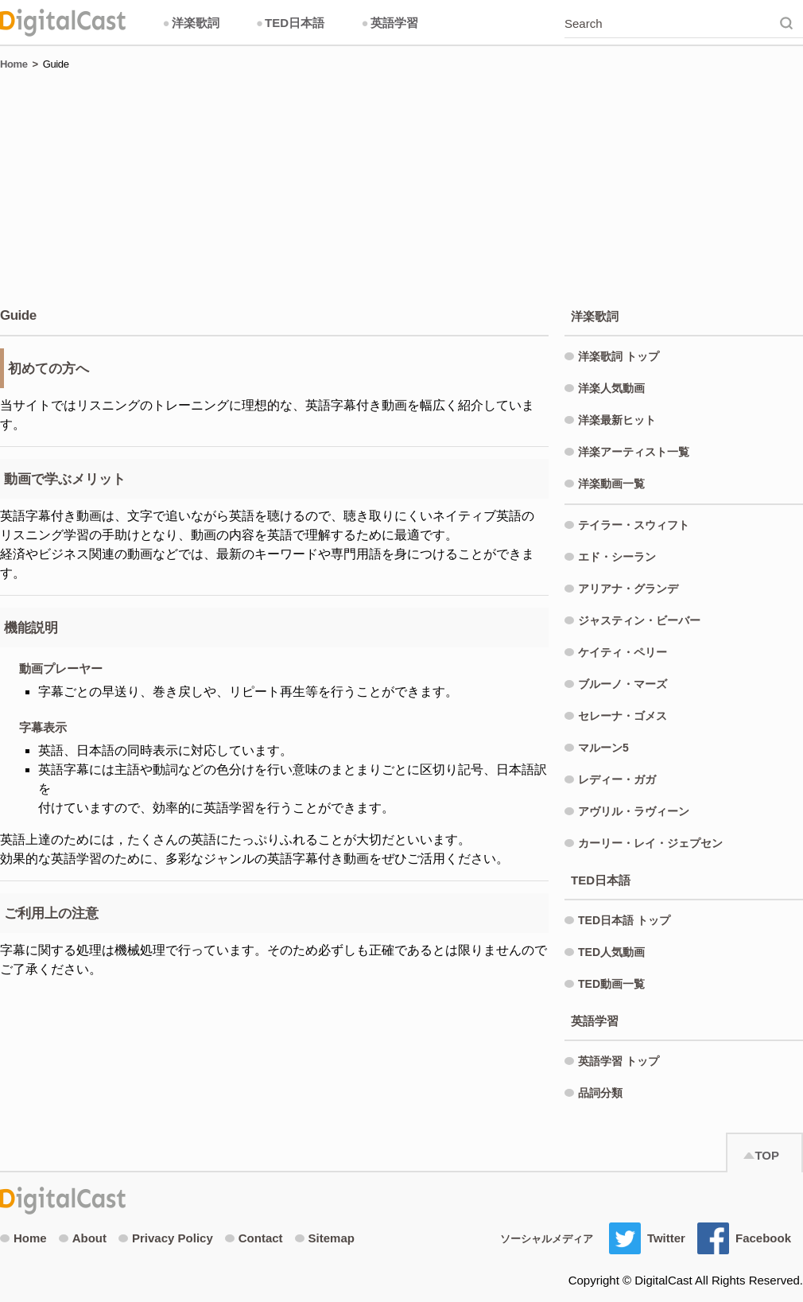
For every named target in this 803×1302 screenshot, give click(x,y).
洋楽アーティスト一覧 (633, 451)
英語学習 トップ (618, 1061)
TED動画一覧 (611, 983)
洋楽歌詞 (190, 22)
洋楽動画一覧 (611, 483)
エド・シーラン (617, 556)
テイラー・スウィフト (633, 525)
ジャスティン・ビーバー (639, 620)
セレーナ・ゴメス (622, 715)
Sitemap (325, 1238)
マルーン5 (603, 747)
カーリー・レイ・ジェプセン (650, 843)
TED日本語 (290, 22)
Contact (254, 1238)
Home (14, 64)
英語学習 (389, 22)
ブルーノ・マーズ (622, 684)
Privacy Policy (165, 1238)
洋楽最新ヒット (617, 420)
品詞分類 (600, 1092)
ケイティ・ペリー (622, 652)
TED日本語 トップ (624, 920)
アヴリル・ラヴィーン (633, 811)
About (83, 1238)
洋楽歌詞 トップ (618, 356)
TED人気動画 (611, 952)
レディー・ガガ (617, 779)
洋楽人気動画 (611, 388)
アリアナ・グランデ (628, 588)
